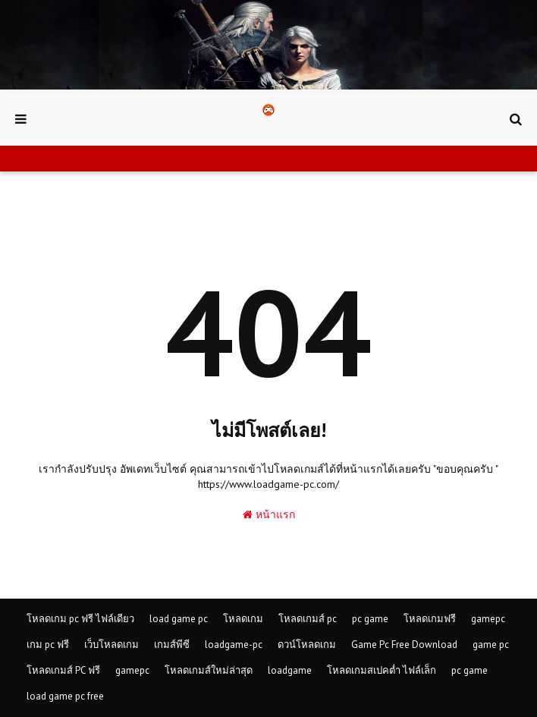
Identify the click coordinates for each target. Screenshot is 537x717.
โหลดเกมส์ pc (307, 618)
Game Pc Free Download (404, 644)
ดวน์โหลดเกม (307, 644)
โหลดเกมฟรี (430, 618)
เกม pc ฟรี (48, 644)
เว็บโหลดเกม (111, 644)
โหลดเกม (243, 618)
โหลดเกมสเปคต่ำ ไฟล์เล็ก (381, 670)
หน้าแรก (269, 514)
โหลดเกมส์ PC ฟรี (63, 670)
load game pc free (65, 696)
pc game (370, 618)
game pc (491, 644)
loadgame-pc (233, 644)
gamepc (488, 618)
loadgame (290, 670)
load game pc (178, 618)
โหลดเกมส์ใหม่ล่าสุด (209, 670)
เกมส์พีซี (172, 644)
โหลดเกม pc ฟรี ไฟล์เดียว (80, 618)
